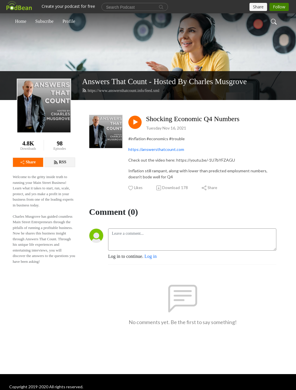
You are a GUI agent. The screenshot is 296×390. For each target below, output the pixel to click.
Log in (151, 256)
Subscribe (44, 21)
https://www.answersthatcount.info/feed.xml (120, 90)
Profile (68, 21)
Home (20, 21)
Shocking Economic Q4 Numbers (192, 119)
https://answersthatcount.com (156, 149)
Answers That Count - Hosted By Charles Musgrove (164, 81)
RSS (59, 162)
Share (28, 162)
